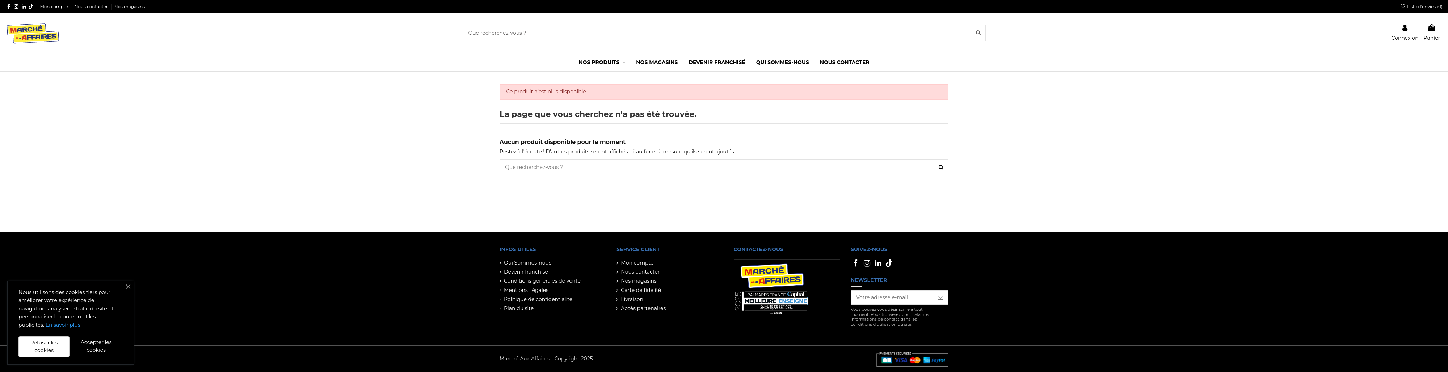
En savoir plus (63, 325)
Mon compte (54, 6)
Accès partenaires (643, 308)
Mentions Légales (526, 290)
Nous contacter (92, 6)
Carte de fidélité (641, 290)
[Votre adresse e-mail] (892, 297)
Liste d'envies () (1421, 6)
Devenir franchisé (526, 272)
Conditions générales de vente (542, 281)
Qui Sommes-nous (527, 262)
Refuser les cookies (44, 346)
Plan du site (519, 308)
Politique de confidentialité (538, 299)
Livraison (632, 299)
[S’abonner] (940, 297)
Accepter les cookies (96, 346)
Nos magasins (129, 6)
